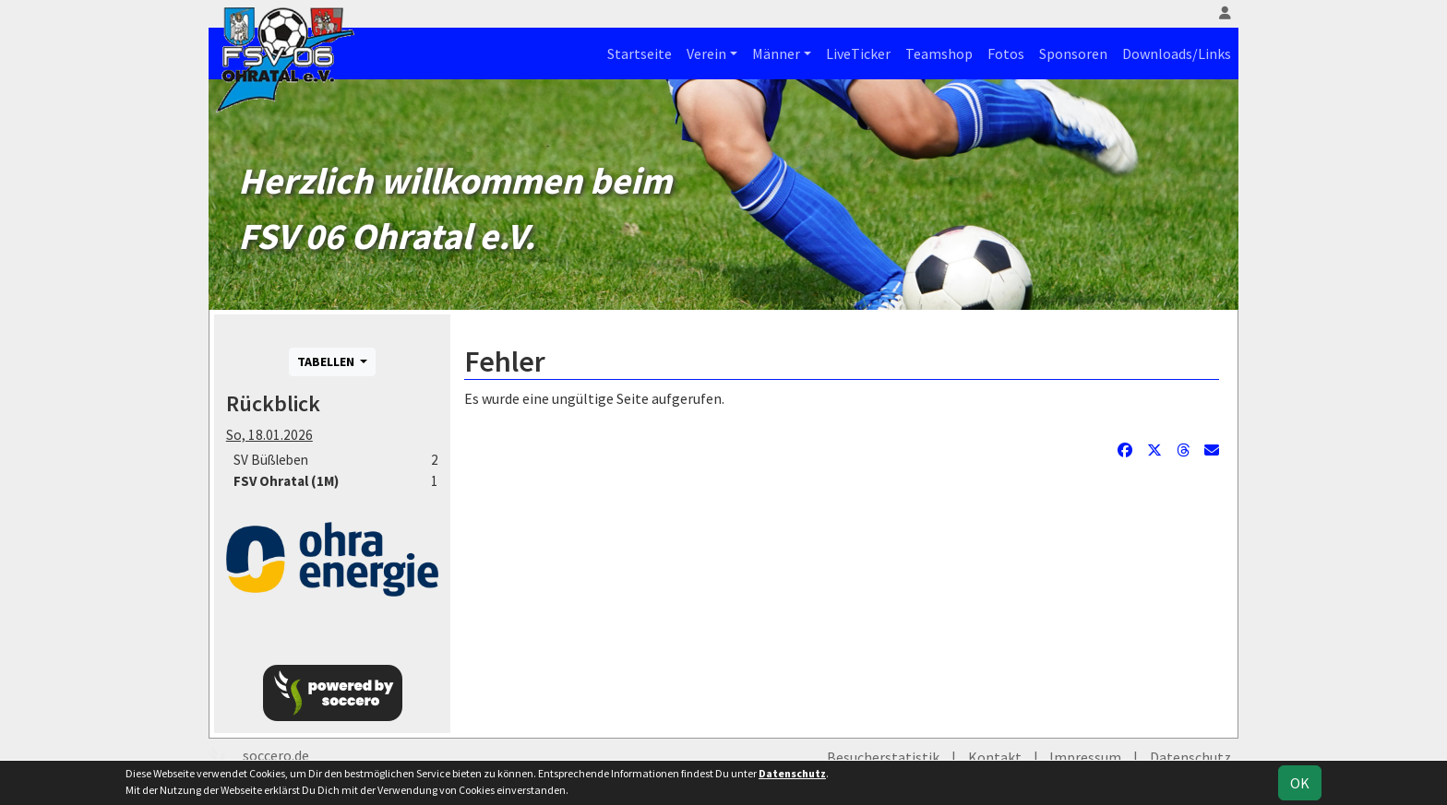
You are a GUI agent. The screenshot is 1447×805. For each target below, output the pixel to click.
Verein (706, 53)
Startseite (639, 53)
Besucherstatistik (883, 757)
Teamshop (939, 53)
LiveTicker (858, 53)
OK (1299, 783)
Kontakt (995, 757)
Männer (776, 53)
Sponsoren (1073, 53)
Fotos (1005, 53)
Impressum (1085, 757)
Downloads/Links (1176, 53)
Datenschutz (1190, 757)
